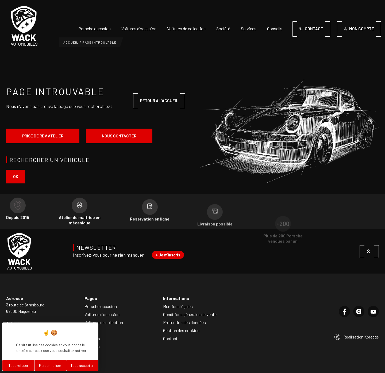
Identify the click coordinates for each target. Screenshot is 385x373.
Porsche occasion (94, 28)
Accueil (70, 42)
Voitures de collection (186, 28)
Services (248, 28)
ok (15, 176)
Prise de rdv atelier (42, 135)
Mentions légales (178, 306)
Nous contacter (119, 135)
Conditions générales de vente (190, 314)
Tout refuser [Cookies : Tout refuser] (18, 365)
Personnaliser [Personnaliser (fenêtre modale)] (50, 365)
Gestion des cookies (181, 330)
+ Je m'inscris (168, 254)
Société (223, 28)
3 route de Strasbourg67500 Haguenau (25, 308)
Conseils (274, 28)
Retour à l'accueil (159, 100)
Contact (170, 338)
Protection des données (184, 322)
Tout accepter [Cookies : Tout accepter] (82, 365)
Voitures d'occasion (138, 28)
